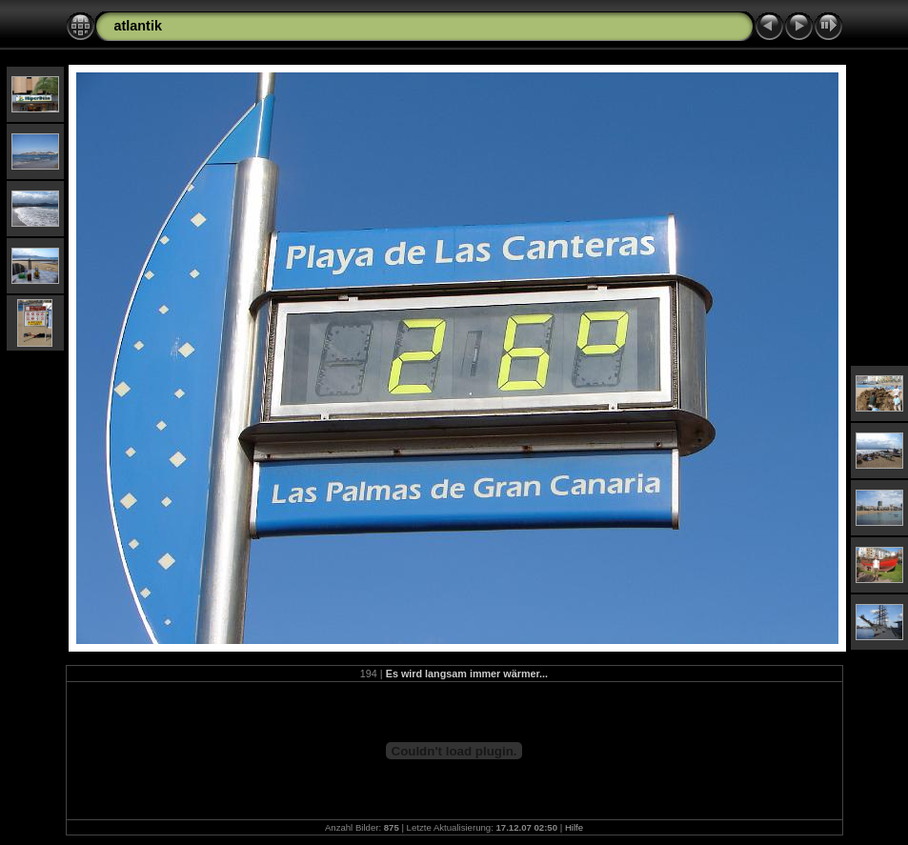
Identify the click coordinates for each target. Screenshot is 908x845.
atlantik (138, 25)
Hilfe (574, 827)
